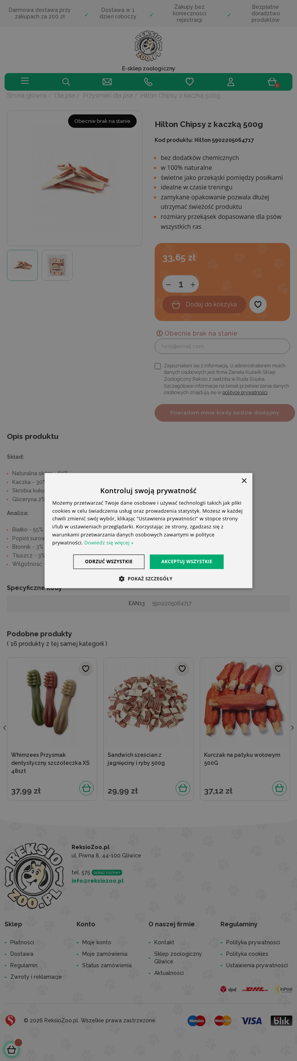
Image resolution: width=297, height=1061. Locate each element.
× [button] (244, 481)
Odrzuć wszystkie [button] (108, 561)
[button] (148, 578)
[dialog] (148, 530)
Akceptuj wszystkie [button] (187, 561)
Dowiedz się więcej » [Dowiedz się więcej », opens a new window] (109, 542)
